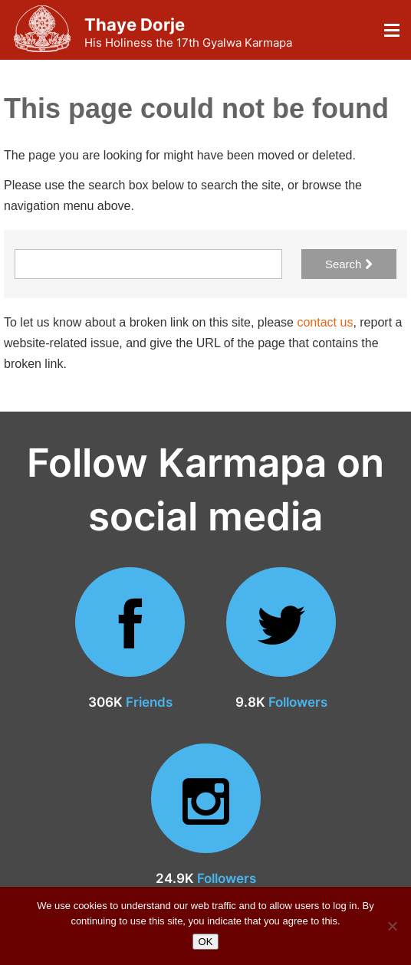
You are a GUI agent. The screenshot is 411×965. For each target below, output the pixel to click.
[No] (391, 926)
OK (206, 941)
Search (349, 264)
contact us (325, 322)
